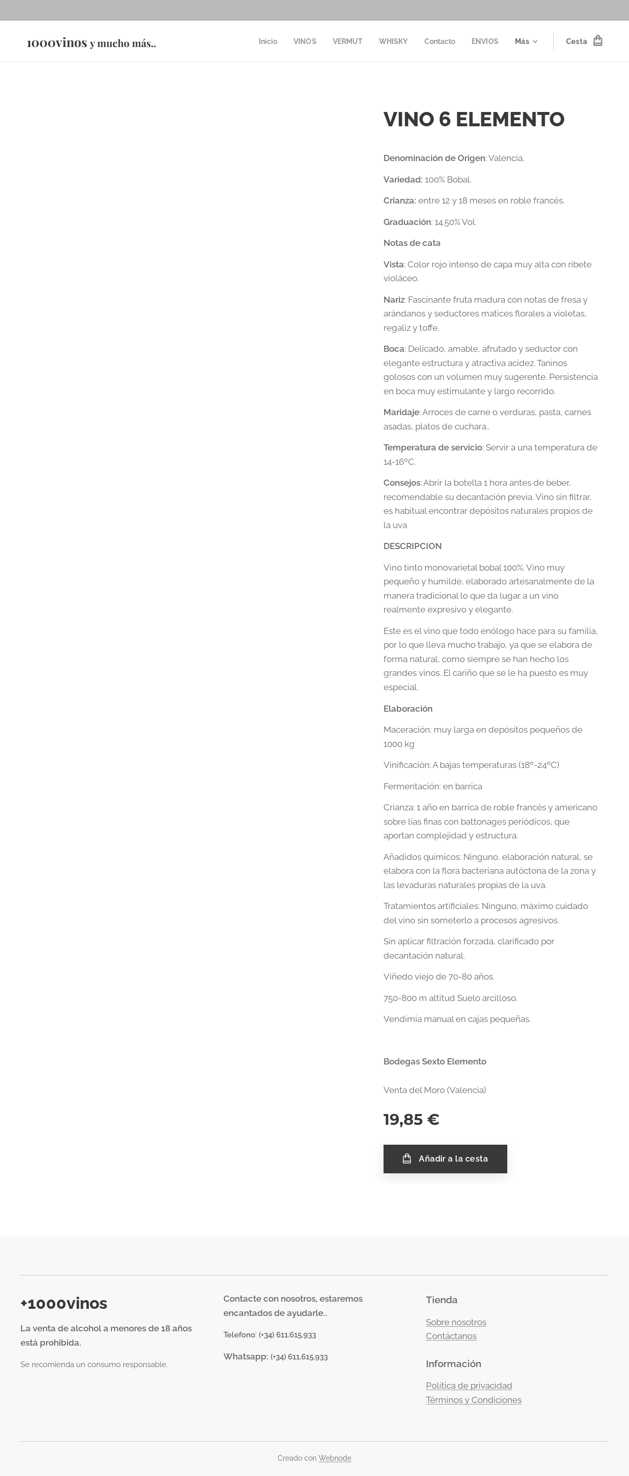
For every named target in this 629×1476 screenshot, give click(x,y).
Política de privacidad (469, 1385)
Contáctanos (451, 1336)
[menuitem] (260, 41)
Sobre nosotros (456, 1322)
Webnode (335, 1458)
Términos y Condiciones (474, 1400)
